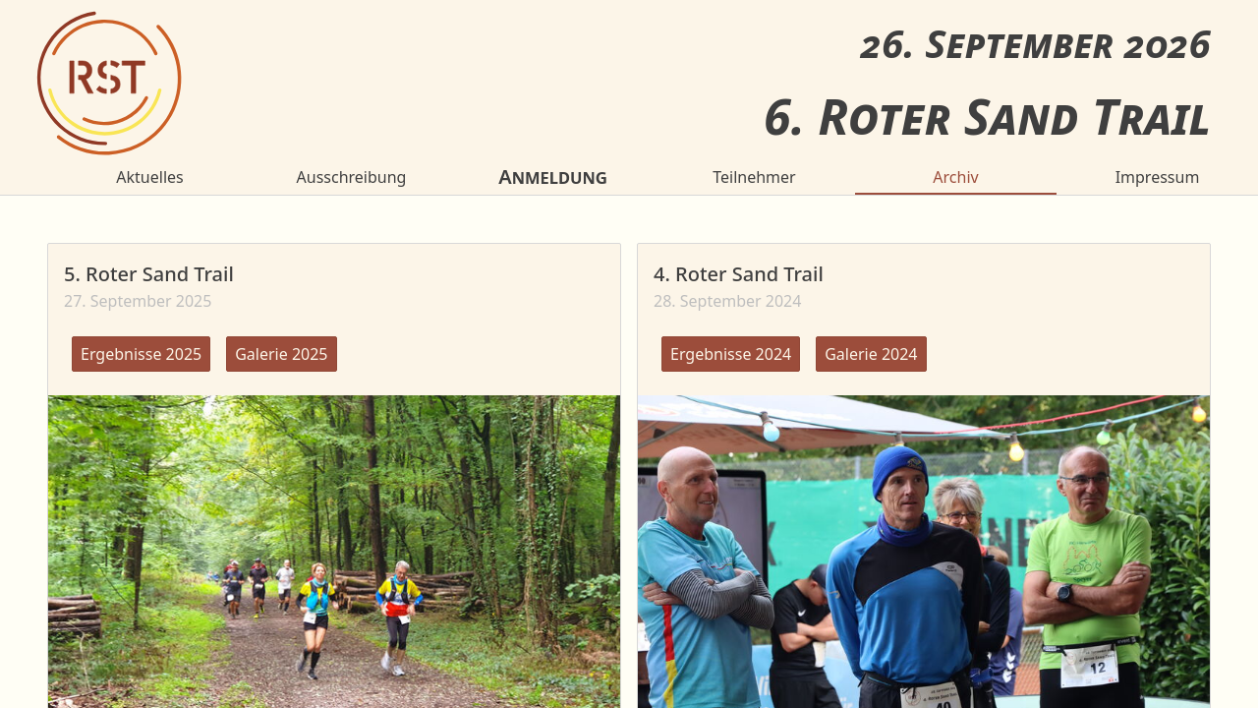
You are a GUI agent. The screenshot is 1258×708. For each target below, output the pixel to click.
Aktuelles (149, 177)
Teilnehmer (754, 177)
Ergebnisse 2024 (730, 354)
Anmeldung (552, 176)
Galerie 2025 (281, 354)
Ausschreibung (352, 177)
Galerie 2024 (871, 354)
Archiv (955, 177)
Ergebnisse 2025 (141, 354)
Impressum (1157, 177)
